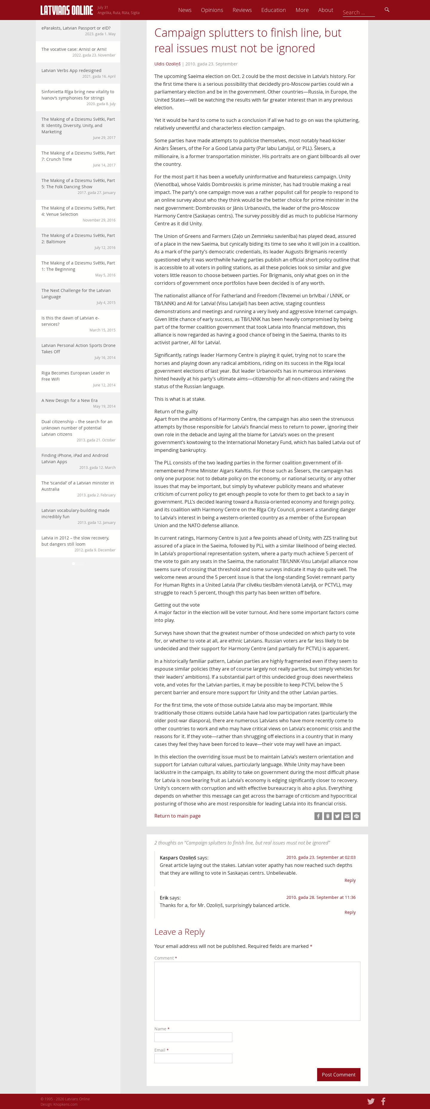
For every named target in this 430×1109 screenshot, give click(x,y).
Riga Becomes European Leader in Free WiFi (79, 379)
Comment (165, 958)
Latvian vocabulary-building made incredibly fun (79, 516)
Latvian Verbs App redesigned (79, 73)
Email (161, 1050)
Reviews (284, 9)
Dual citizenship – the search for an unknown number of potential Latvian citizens (79, 431)
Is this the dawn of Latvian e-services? (79, 324)
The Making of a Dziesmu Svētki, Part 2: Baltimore (79, 241)
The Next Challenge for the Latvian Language (79, 296)
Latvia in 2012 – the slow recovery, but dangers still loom (79, 544)
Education (315, 9)
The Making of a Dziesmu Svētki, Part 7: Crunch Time (79, 159)
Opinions (254, 9)
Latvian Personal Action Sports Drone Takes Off (79, 351)
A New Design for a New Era (79, 403)
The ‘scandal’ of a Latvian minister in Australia (79, 489)
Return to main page (177, 816)
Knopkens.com (65, 1104)
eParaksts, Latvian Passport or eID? (79, 30)
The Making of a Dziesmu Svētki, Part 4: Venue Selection (79, 214)
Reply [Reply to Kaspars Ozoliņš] (350, 880)
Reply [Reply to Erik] (350, 912)
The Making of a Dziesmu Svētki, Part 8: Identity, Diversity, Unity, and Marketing (79, 128)
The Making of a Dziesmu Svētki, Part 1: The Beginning (79, 269)
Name (162, 1029)
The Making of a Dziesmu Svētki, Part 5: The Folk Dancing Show (79, 186)
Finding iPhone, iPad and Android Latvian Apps (79, 461)
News (226, 9)
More (344, 9)
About (367, 9)
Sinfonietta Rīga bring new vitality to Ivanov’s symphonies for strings (79, 97)
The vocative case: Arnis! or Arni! (79, 52)
